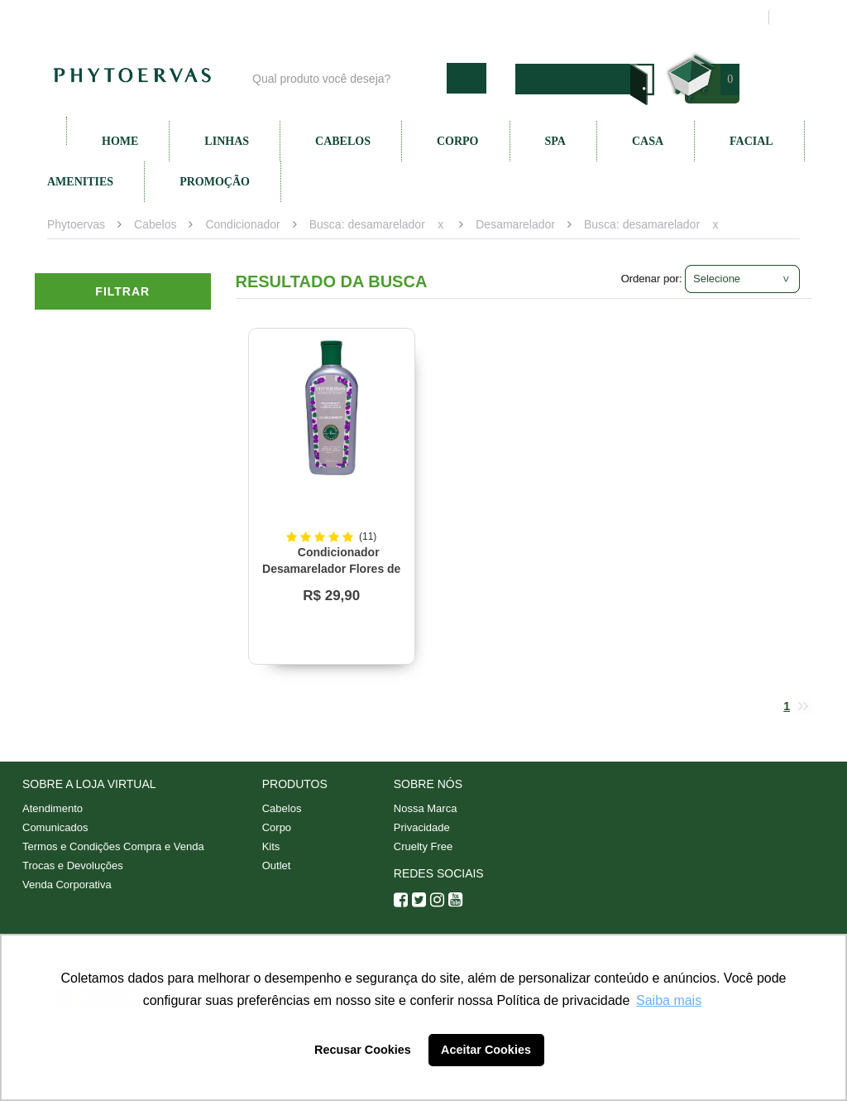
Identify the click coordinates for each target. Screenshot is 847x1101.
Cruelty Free (423, 846)
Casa (647, 141)
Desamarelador (515, 224)
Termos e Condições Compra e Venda (113, 846)
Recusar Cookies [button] (362, 1049)
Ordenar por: (651, 278)
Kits (271, 846)
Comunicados (55, 827)
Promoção (214, 181)
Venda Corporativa (67, 884)
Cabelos (343, 141)
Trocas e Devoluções (72, 865)
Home (120, 141)
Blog (346, 17)
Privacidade (422, 827)
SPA (555, 141)
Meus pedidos (691, 17)
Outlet (276, 865)
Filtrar (122, 291)
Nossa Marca (425, 808)
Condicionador (242, 224)
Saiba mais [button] (668, 1000)
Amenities (80, 181)
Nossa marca (418, 17)
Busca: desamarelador (367, 224)
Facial (751, 141)
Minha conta (599, 17)
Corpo (458, 141)
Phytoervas (76, 224)
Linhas (226, 141)
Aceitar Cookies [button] (486, 1049)
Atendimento (511, 17)
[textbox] (345, 78)
